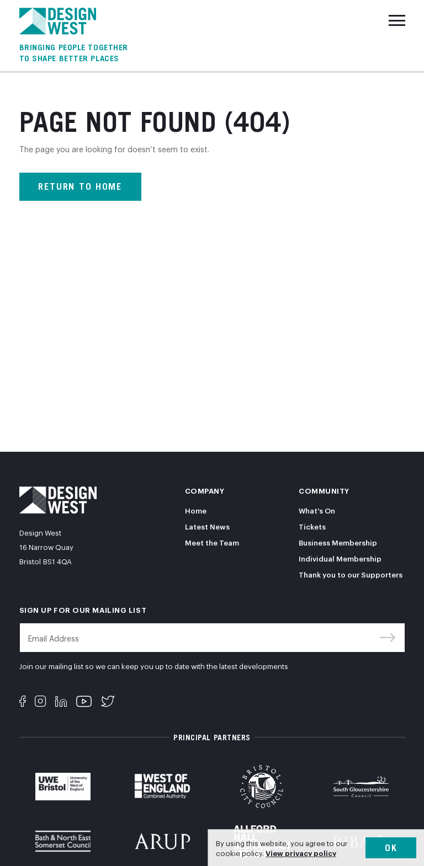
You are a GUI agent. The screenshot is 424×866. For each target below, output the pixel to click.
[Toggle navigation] (397, 20)
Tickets (312, 526)
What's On (317, 510)
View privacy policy (301, 853)
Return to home (80, 186)
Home (195, 510)
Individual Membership (340, 558)
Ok (391, 847)
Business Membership (338, 542)
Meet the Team (212, 542)
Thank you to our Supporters (350, 574)
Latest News (207, 526)
